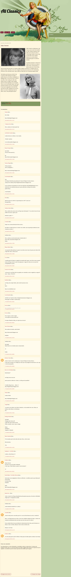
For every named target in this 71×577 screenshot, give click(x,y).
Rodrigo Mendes (8, 416)
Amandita (7, 512)
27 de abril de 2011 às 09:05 (9, 388)
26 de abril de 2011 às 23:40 (9, 291)
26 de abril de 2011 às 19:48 (9, 253)
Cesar (6, 257)
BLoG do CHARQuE (9, 369)
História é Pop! (8, 358)
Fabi (6, 197)
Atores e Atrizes (8, 103)
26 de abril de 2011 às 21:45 (9, 276)
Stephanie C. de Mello (9, 451)
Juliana (6, 112)
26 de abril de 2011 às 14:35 (9, 193)
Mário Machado (8, 436)
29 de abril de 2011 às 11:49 (9, 499)
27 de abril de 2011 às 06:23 (9, 309)
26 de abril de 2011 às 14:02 (9, 172)
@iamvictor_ (7, 493)
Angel (6, 404)
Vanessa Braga (7, 163)
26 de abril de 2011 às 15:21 (9, 204)
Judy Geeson (5, 45)
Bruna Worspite (8, 148)
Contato (13, 32)
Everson (6, 305)
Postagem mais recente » (6, 574)
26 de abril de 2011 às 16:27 (9, 217)
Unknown (7, 460)
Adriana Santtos (8, 208)
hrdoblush (7, 280)
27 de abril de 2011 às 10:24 (9, 412)
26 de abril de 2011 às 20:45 (9, 265)
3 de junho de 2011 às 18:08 (9, 508)
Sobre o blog (7, 32)
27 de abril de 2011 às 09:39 (9, 400)
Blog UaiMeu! (7, 247)
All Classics (11, 11)
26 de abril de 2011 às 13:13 (9, 129)
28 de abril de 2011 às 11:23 (9, 489)
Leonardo (7, 221)
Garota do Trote (8, 269)
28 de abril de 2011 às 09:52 (9, 471)
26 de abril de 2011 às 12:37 (9, 120)
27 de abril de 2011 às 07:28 (9, 337)
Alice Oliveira (7, 326)
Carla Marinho (7, 176)
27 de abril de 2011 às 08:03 (9, 354)
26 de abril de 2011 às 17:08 (9, 243)
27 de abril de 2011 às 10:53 (9, 456)
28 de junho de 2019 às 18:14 (10, 538)
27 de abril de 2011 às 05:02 (9, 301)
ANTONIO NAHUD (9, 133)
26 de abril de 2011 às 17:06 (9, 231)
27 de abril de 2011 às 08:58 (9, 366)
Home (2, 32)
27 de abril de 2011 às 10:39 (9, 447)
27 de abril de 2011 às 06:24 (9, 322)
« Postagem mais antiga (35, 574)
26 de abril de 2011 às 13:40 (9, 144)
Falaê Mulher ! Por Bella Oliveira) (11, 475)
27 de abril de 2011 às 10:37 (9, 432)
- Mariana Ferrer (8, 124)
